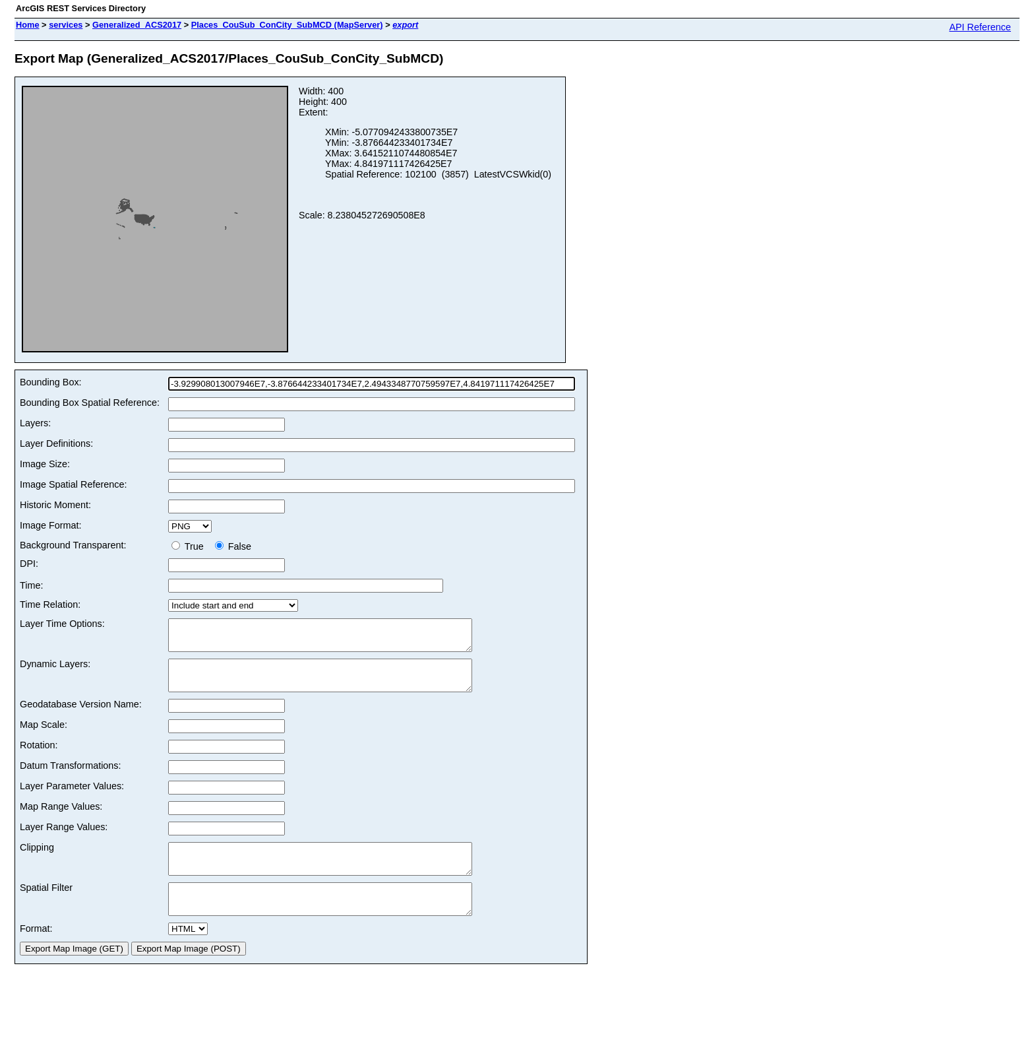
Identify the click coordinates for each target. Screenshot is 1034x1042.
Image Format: (51, 525)
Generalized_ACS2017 (136, 25)
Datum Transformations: (70, 777)
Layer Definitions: (56, 443)
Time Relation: (50, 604)
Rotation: (39, 757)
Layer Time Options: (62, 623)
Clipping (37, 859)
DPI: (29, 563)
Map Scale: (43, 736)
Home (28, 25)
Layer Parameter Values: (72, 798)
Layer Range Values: (63, 838)
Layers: (35, 423)
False (233, 546)
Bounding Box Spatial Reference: (90, 402)
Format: (36, 952)
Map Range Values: (61, 818)
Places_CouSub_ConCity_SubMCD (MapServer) (287, 25)
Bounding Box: (51, 382)
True (190, 546)
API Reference (980, 27)
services (65, 25)
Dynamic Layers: (55, 670)
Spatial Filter (46, 905)
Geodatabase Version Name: (81, 716)
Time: (31, 585)
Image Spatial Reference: (73, 484)
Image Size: (45, 464)
